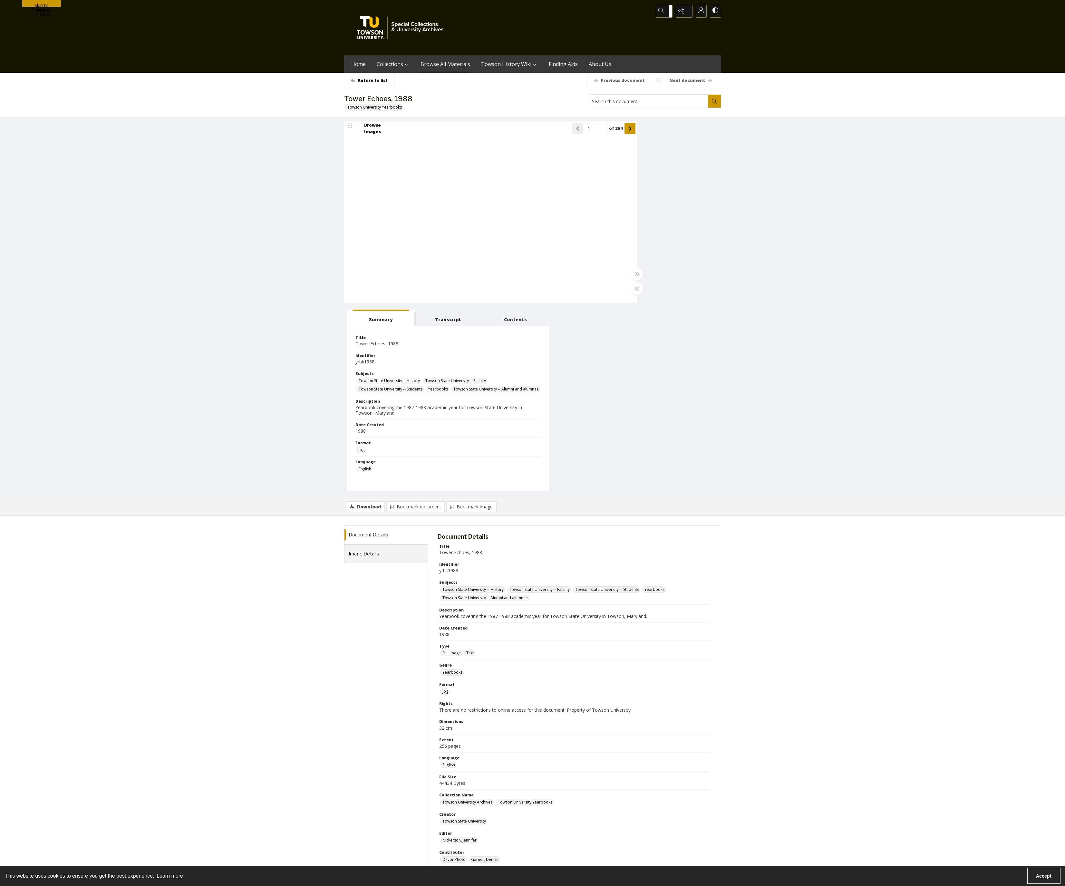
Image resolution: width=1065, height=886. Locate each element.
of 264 (574, 130)
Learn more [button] (170, 876)
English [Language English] (448, 579)
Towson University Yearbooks (374, 107)
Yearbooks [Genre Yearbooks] (452, 486)
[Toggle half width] (595, 290)
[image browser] (368, 130)
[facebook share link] (558, 819)
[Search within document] (714, 101)
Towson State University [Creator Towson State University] (464, 635)
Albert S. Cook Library (496, 859)
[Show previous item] (536, 130)
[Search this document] (648, 101)
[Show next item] (588, 130)
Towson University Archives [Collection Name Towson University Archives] (467, 616)
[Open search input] (666, 11)
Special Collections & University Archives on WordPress (589, 831)
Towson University (361, 859)
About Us (600, 64)
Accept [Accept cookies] (1043, 876)
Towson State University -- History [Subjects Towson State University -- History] (640, 194)
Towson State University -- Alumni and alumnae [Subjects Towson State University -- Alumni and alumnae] (652, 219)
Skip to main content (42, 4)
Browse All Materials (445, 64)
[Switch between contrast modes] (715, 11)
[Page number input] (554, 130)
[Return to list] (372, 80)
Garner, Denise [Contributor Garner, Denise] (485, 673)
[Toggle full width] (595, 276)
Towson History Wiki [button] (509, 64)
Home (358, 64)
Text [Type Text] (470, 467)
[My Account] (698, 11)
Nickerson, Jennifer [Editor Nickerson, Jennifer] (459, 654)
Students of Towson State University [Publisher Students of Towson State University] (475, 692)
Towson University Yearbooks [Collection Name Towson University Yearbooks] (525, 616)
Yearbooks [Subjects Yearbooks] (689, 211)
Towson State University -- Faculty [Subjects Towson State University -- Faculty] (640, 203)
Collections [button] (393, 64)
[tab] (619, 131)
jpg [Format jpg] (613, 280)
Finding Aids (563, 64)
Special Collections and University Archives (641, 859)
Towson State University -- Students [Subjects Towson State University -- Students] (642, 211)
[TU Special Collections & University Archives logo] (402, 28)
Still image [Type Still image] (451, 467)
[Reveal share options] (682, 11)
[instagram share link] (544, 819)
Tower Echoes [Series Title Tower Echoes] (455, 711)
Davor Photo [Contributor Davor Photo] (454, 673)
